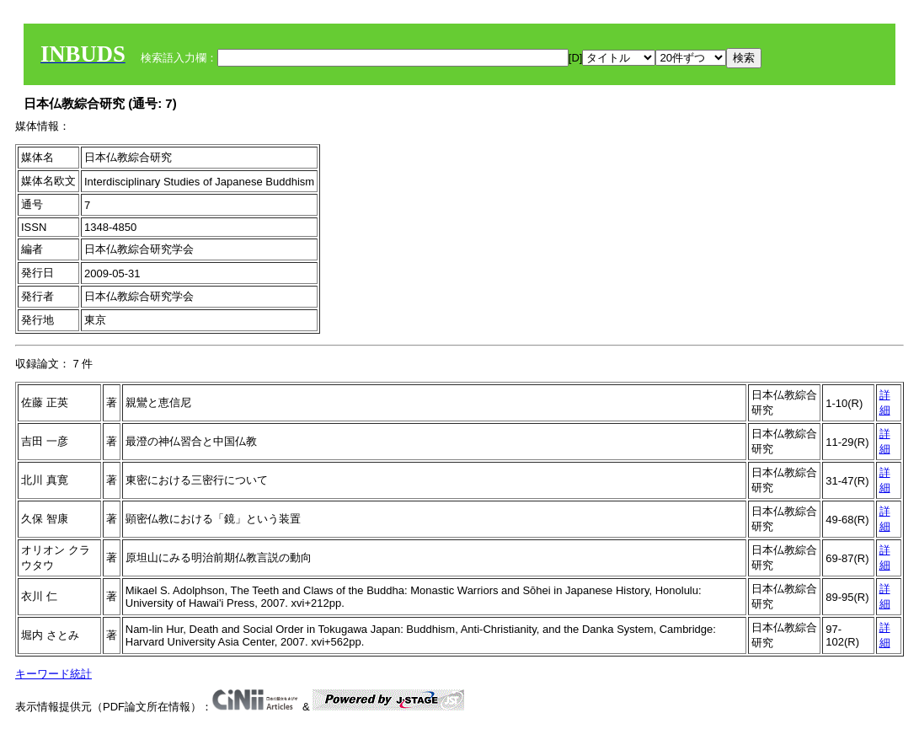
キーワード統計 (53, 673)
